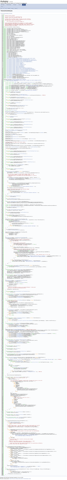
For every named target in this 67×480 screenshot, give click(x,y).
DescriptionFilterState (33, 70)
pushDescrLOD (18, 323)
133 (2, 94)
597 (2, 348)
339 (2, 209)
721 (2, 417)
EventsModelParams (26, 73)
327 (2, 201)
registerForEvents (19, 411)
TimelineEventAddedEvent (27, 67)
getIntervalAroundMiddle (25, 266)
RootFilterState (32, 71)
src (3, 8)
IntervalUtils (24, 72)
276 (2, 168)
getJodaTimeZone (20, 97)
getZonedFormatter (22, 94)
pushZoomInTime (18, 274)
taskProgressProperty (27, 121)
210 (2, 140)
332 (2, 204)
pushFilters (18, 339)
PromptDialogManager (15, 146)
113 (2, 80)
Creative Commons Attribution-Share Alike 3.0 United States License (20, 478)
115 (2, 82)
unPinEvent (12, 209)
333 (2, 205)
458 (2, 269)
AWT (26, 129)
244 (2, 153)
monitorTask (18, 377)
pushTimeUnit (19, 317)
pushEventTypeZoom (19, 294)
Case (21, 57)
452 (2, 265)
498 (2, 294)
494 (2, 291)
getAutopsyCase (13, 116)
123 (2, 87)
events (21, 59)
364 (2, 219)
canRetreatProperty (27, 159)
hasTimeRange (19, 312)
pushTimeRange (19, 300)
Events (26, 58)
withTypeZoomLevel (20, 297)
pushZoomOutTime (19, 269)
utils (20, 72)
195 (2, 130)
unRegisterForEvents (19, 414)
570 (2, 330)
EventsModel (13, 134)
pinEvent (12, 206)
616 (2, 357)
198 (2, 132)
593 (2, 345)
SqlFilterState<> (35, 362)
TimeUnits (24, 72)
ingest (17, 66)
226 (2, 148)
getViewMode (19, 168)
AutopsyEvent (21, 65)
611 (2, 353)
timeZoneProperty (28, 99)
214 (2, 143)
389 (2, 232)
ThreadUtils (22, 65)
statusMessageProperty (22, 105)
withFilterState (20, 343)
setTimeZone (21, 417)
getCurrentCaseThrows (15, 422)
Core (1, 8)
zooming (20, 72)
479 (2, 281)
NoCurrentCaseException (24, 59)
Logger (21, 63)
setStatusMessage (13, 108)
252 (2, 159)
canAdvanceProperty (27, 156)
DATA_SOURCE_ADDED (31, 58)
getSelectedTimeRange (21, 153)
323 (2, 198)
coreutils (17, 62)
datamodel (27, 69)
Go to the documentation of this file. (6, 13)
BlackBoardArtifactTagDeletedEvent (30, 60)
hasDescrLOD (19, 326)
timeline (16, 8)
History (21, 62)
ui (19, 69)
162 (2, 110)
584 (2, 339)
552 (2, 317)
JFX (26, 111)
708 (2, 411)
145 (2, 102)
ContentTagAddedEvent (27, 61)
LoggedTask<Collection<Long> (15, 359)
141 (2, 99)
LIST (18, 221)
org (5, 8)
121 (2, 86)
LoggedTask (22, 63)
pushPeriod (18, 265)
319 (2, 195)
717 (2, 414)
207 (2, 138)
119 (2, 84)
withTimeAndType (20, 334)
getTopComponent (25, 291)
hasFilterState (19, 342)
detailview (23, 69)
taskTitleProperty (26, 127)
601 (2, 351)
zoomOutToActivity (13, 201)
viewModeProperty (30, 161)
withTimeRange (19, 313)
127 (2, 90)
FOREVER (19, 318)
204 (2, 136)
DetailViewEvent (32, 69)
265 (2, 164)
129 (2, 91)
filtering (22, 70)
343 (2, 212)
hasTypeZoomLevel (20, 296)
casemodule (18, 57)
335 (2, 206)
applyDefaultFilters (14, 198)
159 (2, 108)
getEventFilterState (35, 178)
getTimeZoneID (16, 91)
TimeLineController (12, 80)
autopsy (12, 8)
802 (2, 469)
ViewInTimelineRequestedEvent (28, 68)
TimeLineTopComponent (13, 130)
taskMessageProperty (27, 124)
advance (17, 345)
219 (2, 146)
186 (2, 124)
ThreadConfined (22, 64)
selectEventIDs (21, 353)
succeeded (14, 366)
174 (2, 116)
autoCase (14, 110)
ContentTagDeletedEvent (27, 61)
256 (2, 161)
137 (2, 97)
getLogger (25, 82)
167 (2, 113)
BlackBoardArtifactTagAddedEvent (29, 59)
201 (2, 134)
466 (2, 274)
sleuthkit (9, 8)
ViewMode (21, 132)
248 (2, 156)
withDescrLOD (19, 326)
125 (2, 89)
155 (2, 105)
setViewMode (18, 164)
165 (2, 112)
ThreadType (23, 111)
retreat (17, 348)
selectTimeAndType (13, 357)
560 (2, 323)
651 (2, 377)
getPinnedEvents (24, 212)
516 (2, 300)
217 (2, 145)
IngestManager (21, 66)
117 (2, 83)
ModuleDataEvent (22, 67)
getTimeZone (17, 102)
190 (2, 127)
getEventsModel (16, 195)
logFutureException (14, 469)
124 (2, 88)
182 (2, 121)
